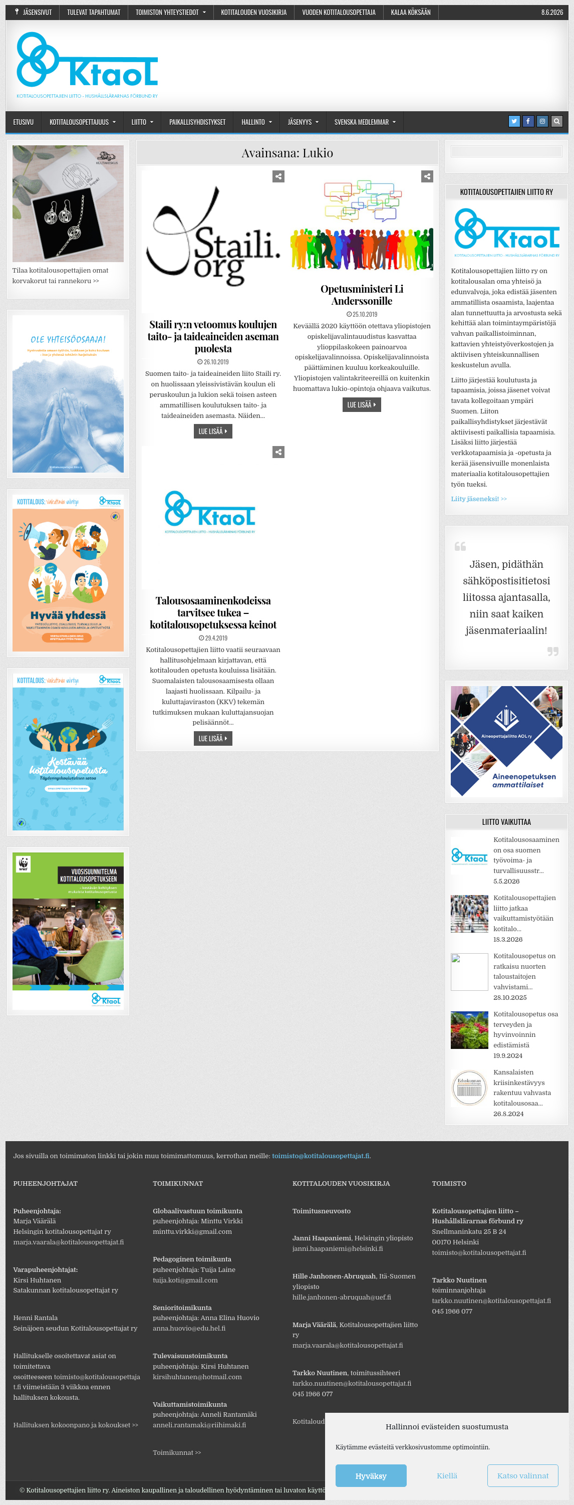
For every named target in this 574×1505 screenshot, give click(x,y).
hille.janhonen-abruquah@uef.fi (342, 1297)
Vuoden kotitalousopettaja (338, 12)
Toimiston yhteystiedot (167, 12)
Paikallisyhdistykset (197, 122)
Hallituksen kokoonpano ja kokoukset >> (75, 1425)
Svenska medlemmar (362, 122)
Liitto (139, 122)
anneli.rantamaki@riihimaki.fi (199, 1425)
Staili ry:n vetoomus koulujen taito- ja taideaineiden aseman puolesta (213, 336)
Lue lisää (211, 431)
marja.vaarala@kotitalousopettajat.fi (68, 1242)
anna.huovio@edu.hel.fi (189, 1328)
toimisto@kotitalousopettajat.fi (321, 1156)
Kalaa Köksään (411, 12)
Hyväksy (371, 1475)
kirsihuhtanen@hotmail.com (197, 1377)
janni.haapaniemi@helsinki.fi (338, 1248)
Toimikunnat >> (177, 1452)
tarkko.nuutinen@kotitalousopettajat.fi (352, 1383)
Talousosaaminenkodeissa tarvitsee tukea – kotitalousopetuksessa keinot (213, 612)
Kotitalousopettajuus (79, 122)
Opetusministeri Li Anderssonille (362, 294)
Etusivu (23, 122)
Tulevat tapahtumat (93, 12)
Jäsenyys (300, 122)
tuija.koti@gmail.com (185, 1280)
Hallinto (252, 122)
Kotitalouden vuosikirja (254, 12)
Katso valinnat (523, 1475)
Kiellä (447, 1475)
